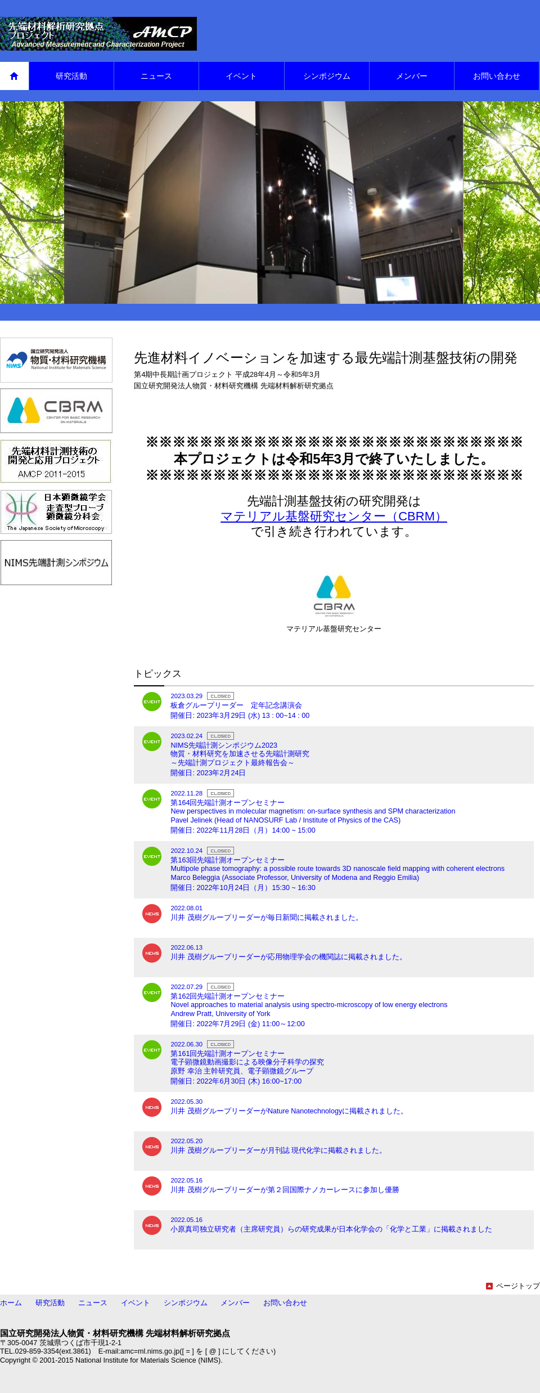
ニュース (92, 1303)
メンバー (235, 1303)
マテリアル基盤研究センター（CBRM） (333, 516)
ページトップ (513, 1286)
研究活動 (50, 1303)
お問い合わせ (285, 1303)
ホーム (11, 1303)
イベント (135, 1303)
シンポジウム (186, 1303)
